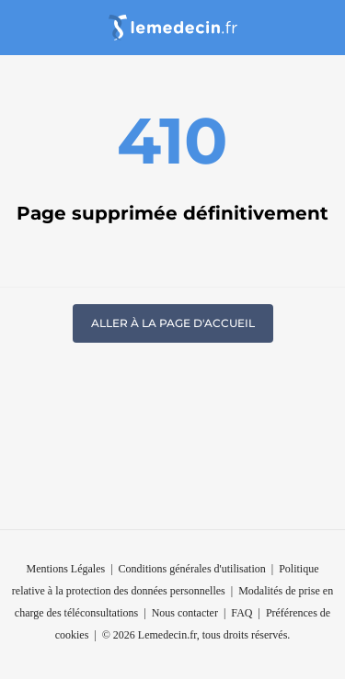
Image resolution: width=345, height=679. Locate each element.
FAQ (241, 612)
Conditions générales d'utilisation (192, 568)
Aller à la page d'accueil (173, 323)
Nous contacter (185, 612)
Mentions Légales (66, 568)
